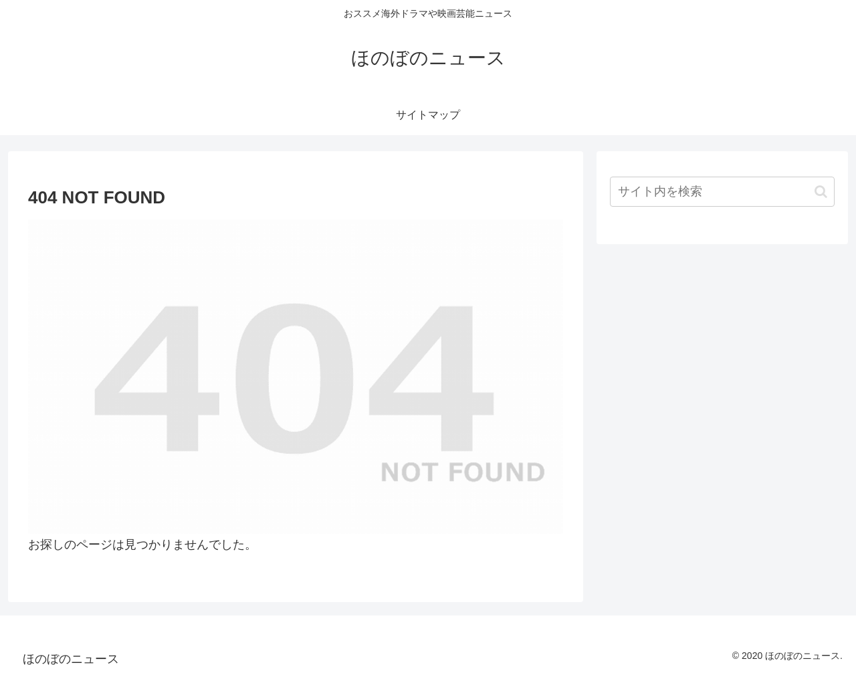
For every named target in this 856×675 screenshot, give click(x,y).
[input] (722, 192)
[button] (821, 191)
